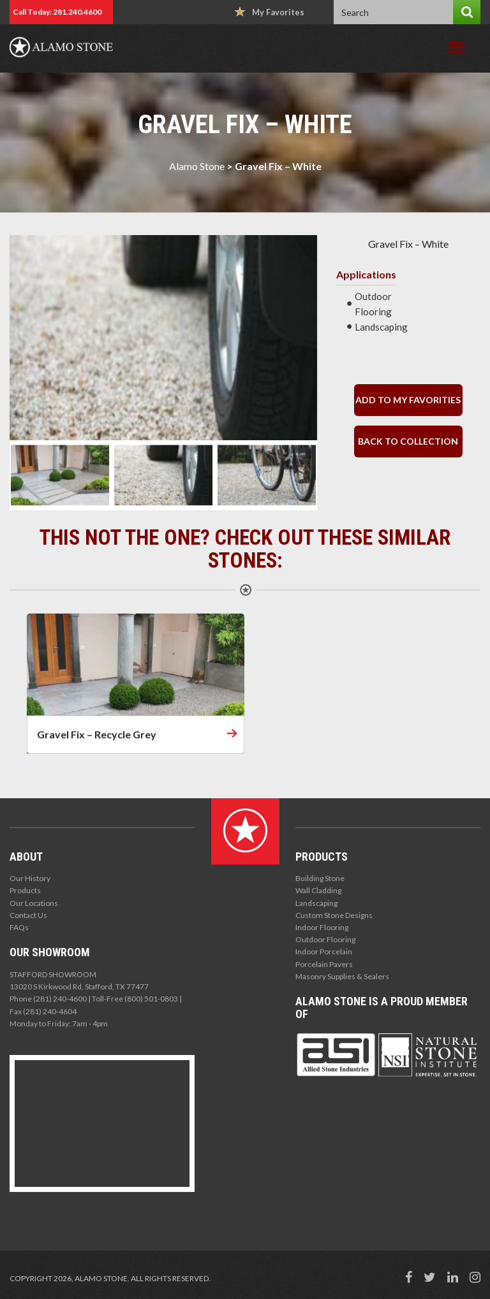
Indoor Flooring (321, 927)
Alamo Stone (197, 166)
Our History (30, 878)
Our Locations (34, 903)
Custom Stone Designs (334, 915)
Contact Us (28, 915)
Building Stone (320, 878)
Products (25, 890)
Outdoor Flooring (325, 939)
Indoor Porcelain (323, 951)
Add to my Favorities (408, 399)
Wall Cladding (318, 890)
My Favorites (269, 11)
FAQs (19, 927)
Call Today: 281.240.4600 (57, 12)
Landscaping (316, 903)
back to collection (408, 441)
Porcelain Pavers (324, 964)
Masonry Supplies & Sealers (342, 976)
